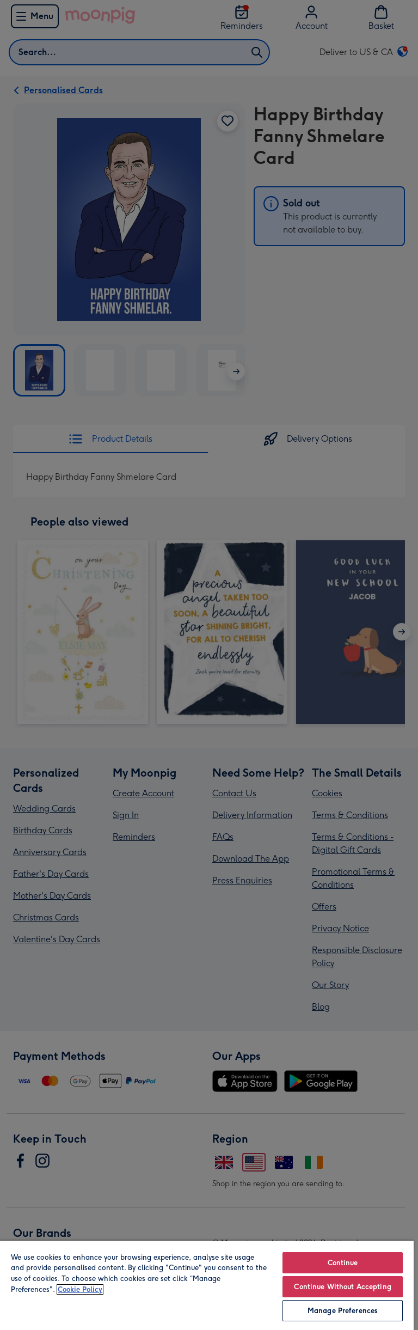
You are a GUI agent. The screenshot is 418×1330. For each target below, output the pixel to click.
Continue (343, 1263)
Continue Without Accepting (342, 1287)
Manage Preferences (343, 1311)
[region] (207, 1285)
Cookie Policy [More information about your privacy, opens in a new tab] (80, 1289)
